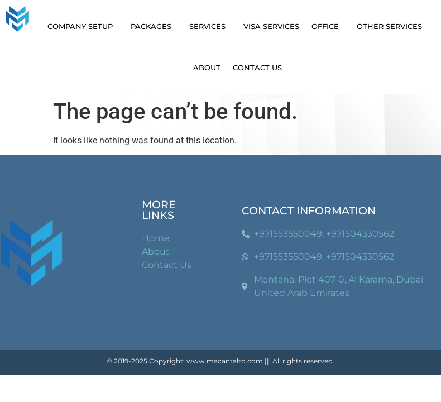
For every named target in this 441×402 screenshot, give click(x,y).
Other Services (392, 26)
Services (210, 26)
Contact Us (257, 67)
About (206, 67)
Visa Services (271, 26)
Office (327, 26)
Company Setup (82, 26)
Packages (154, 26)
